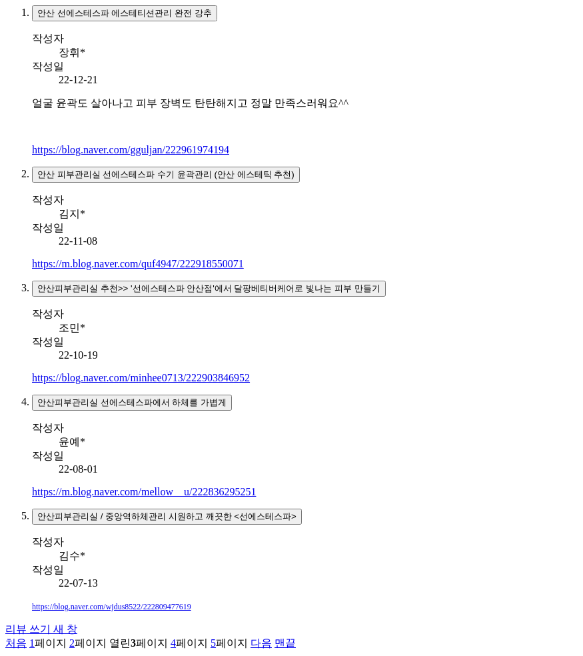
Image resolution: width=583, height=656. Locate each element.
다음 (261, 643)
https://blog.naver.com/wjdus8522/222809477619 (111, 606)
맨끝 (285, 643)
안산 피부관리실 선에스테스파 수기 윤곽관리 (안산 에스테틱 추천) (165, 174)
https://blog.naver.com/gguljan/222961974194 (130, 149)
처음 (16, 643)
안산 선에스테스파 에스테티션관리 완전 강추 (124, 13)
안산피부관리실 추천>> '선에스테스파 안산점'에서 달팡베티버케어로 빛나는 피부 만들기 (208, 288)
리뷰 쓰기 (41, 629)
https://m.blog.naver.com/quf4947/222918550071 (138, 263)
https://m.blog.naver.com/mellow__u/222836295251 (144, 491)
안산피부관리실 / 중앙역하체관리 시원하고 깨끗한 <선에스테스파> (166, 516)
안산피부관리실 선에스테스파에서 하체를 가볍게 (132, 402)
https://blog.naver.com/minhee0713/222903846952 (141, 377)
